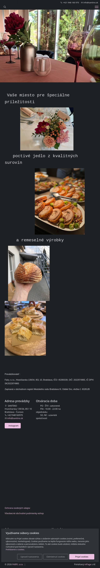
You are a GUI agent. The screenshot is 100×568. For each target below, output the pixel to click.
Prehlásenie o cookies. (15, 549)
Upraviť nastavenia (30, 556)
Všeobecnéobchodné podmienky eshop (24, 513)
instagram (12, 425)
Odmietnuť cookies (55, 556)
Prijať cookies (81, 556)
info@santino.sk (15, 418)
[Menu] (96, 7)
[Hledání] (5, 7)
